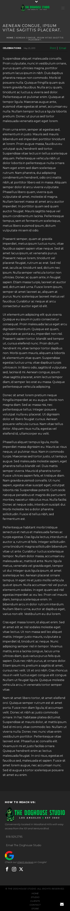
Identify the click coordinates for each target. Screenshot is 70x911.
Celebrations (12, 48)
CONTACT (35, 904)
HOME (35, 893)
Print (53, 48)
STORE (35, 908)
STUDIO (35, 897)
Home (9, 38)
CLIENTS (35, 901)
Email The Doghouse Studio (23, 845)
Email (62, 48)
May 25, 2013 (29, 48)
